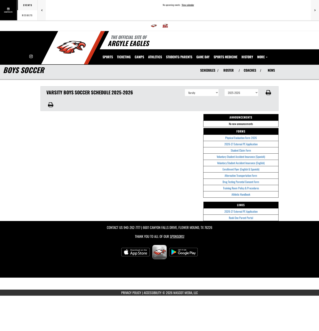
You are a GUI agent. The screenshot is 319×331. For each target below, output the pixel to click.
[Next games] (315, 10)
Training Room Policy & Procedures (241, 188)
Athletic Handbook (241, 194)
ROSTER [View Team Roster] (228, 70)
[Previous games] (42, 10)
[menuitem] (154, 26)
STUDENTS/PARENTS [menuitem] (179, 56)
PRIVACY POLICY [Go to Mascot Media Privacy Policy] (131, 292)
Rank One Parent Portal (241, 218)
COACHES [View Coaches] (250, 70)
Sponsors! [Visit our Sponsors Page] (177, 236)
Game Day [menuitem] (203, 56)
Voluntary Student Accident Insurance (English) (241, 163)
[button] (268, 92)
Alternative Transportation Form (241, 175)
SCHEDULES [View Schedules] (207, 70)
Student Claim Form (241, 150)
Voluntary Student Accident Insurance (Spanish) (241, 156)
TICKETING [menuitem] (124, 56)
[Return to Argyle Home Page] (71, 47)
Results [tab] (27, 15)
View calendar (188, 4)
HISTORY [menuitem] (247, 56)
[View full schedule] (8, 10)
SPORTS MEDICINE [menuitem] (225, 56)
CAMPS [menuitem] (139, 56)
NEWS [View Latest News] (271, 70)
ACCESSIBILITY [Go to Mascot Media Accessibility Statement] (153, 292)
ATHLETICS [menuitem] (155, 56)
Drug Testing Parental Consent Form (241, 182)
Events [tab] (27, 5)
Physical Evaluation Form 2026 (241, 138)
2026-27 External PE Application (241, 144)
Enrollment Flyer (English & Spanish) (241, 169)
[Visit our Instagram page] (31, 56)
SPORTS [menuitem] (108, 56)
